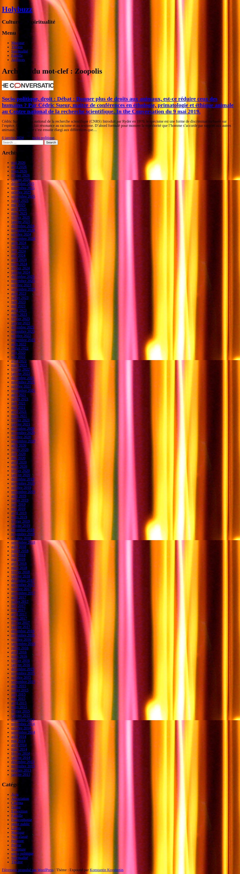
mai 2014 (18, 741)
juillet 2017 (19, 601)
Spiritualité (19, 51)
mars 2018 (19, 568)
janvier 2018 (20, 576)
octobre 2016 (21, 639)
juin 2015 (18, 694)
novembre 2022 (23, 331)
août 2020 (18, 445)
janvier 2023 (20, 323)
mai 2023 (18, 306)
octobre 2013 (21, 770)
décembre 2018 (22, 530)
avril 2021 (18, 412)
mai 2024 (18, 255)
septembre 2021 (23, 390)
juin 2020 (18, 454)
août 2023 (18, 293)
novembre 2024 (23, 230)
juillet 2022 (19, 348)
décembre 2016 (22, 631)
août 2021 (18, 395)
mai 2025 (18, 205)
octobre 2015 (21, 677)
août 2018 (18, 547)
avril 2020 (18, 462)
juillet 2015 (19, 690)
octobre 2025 (21, 192)
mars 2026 (19, 171)
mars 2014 (19, 749)
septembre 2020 (23, 441)
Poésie (16, 845)
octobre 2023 (21, 285)
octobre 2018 (21, 538)
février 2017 (20, 623)
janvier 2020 (20, 475)
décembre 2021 (22, 378)
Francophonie (21, 820)
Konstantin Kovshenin (107, 870)
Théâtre (17, 47)
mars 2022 (19, 365)
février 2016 (20, 661)
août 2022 (18, 344)
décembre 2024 (22, 226)
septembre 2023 (23, 289)
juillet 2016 (19, 648)
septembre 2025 (23, 196)
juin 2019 (18, 504)
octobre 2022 (21, 336)
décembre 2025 (22, 184)
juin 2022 (18, 352)
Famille (17, 55)
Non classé (19, 837)
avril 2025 (18, 209)
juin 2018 (18, 555)
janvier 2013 (20, 774)
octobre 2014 (21, 728)
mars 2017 (19, 618)
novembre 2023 (23, 281)
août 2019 (18, 496)
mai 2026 (18, 163)
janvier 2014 (20, 758)
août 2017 (18, 597)
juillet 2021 (19, 399)
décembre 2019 (22, 479)
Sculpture (18, 849)
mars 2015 (19, 707)
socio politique (43, 138)
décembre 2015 (22, 669)
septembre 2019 (23, 492)
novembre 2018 (23, 534)
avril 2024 (18, 260)
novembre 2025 (23, 188)
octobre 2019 (21, 488)
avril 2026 (18, 167)
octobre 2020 (21, 437)
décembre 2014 (22, 720)
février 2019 (20, 521)
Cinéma (17, 803)
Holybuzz (17, 9)
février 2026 (20, 175)
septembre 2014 (23, 732)
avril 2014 (18, 745)
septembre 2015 (23, 682)
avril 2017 (18, 614)
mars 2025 (19, 213)
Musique (17, 43)
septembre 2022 (23, 340)
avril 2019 (18, 513)
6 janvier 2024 (12, 138)
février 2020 (20, 471)
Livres (16, 828)
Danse (16, 807)
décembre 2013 (22, 762)
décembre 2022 (22, 327)
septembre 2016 (23, 644)
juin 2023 (18, 302)
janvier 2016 (20, 665)
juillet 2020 (19, 450)
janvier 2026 (20, 179)
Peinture (17, 841)
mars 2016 (19, 656)
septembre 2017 (23, 593)
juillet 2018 (19, 551)
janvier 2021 (20, 424)
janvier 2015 (20, 715)
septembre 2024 (23, 239)
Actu (15, 794)
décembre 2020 (22, 428)
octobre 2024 (21, 234)
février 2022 (20, 369)
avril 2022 (18, 361)
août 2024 (18, 243)
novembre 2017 (23, 585)
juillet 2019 (19, 500)
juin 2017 (18, 606)
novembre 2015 (23, 673)
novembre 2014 (23, 724)
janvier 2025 (20, 222)
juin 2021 (18, 403)
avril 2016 (18, 652)
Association (20, 799)
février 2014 (20, 753)
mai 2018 (18, 559)
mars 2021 (19, 416)
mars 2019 (19, 517)
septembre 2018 (23, 542)
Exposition (19, 811)
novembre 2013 (23, 766)
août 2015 (18, 686)
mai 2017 (18, 610)
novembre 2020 (23, 433)
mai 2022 (18, 357)
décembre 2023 (22, 277)
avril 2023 (18, 310)
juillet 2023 (19, 298)
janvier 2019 (20, 525)
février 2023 (20, 319)
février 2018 (20, 572)
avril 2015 (18, 703)
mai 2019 (18, 509)
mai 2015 (18, 699)
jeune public (20, 824)
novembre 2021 (23, 382)
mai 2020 (18, 458)
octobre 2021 (21, 386)
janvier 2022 (20, 374)
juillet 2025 (19, 201)
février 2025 (20, 217)
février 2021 (20, 420)
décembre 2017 (22, 580)
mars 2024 (19, 264)
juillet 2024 (19, 247)
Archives (18, 60)
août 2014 (18, 736)
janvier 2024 (20, 272)
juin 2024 (18, 251)
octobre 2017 (21, 589)
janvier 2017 (20, 627)
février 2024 (20, 268)
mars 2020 (19, 466)
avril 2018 (18, 563)
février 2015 (20, 711)
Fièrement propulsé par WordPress (28, 870)
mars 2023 (19, 314)
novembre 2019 (23, 483)
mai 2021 (18, 407)
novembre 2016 (23, 635)
